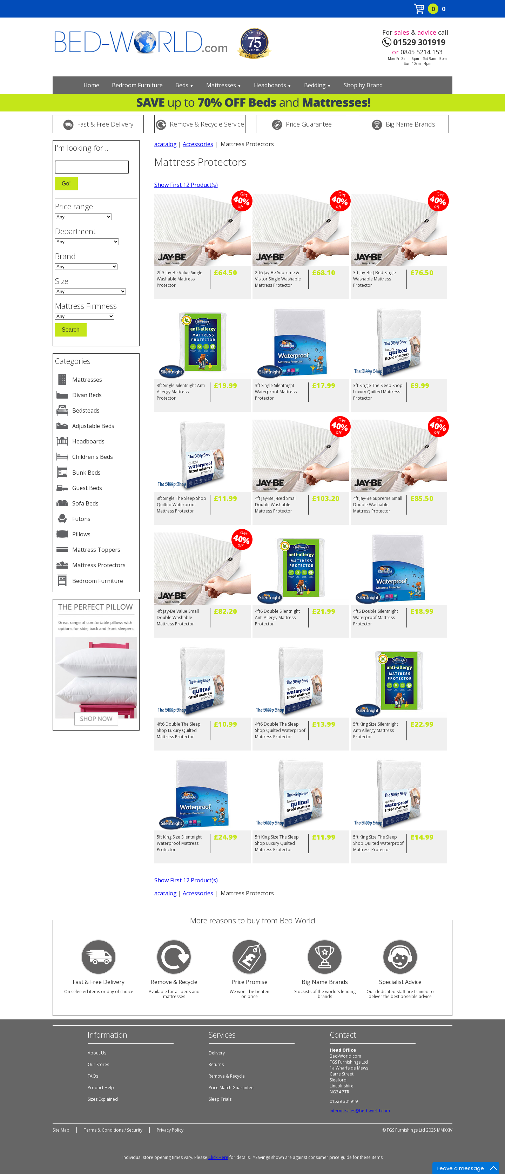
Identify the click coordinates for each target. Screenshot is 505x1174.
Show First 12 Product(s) (186, 185)
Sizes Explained (103, 1099)
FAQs (93, 1076)
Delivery (217, 1053)
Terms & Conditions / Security (113, 1130)
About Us (97, 1053)
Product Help (101, 1088)
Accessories (198, 144)
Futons (81, 519)
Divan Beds (87, 395)
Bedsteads (86, 410)
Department (75, 231)
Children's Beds (92, 457)
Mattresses (223, 85)
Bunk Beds (86, 472)
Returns (216, 1064)
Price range (74, 206)
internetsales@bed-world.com (360, 1111)
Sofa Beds (85, 503)
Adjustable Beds (93, 426)
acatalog (165, 144)
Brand (65, 256)
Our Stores (98, 1064)
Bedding (317, 85)
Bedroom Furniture (137, 85)
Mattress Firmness (86, 305)
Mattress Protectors (99, 565)
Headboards (272, 85)
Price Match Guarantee (231, 1088)
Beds (184, 85)
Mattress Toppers (96, 550)
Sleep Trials (220, 1099)
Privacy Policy (170, 1130)
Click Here (218, 1157)
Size (61, 281)
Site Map (61, 1130)
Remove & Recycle (227, 1076)
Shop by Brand (363, 85)
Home (91, 85)
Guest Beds (87, 488)
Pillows (81, 534)
